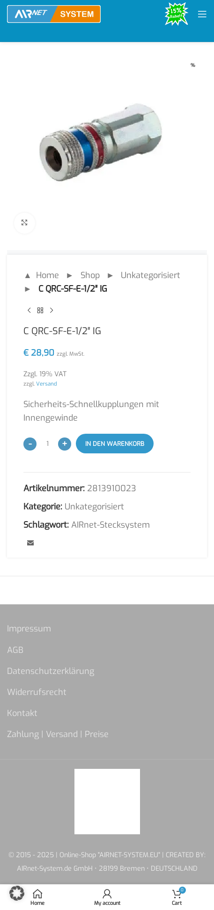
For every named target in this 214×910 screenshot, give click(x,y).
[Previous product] (29, 310)
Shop (90, 275)
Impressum (29, 628)
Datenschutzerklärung (50, 671)
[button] (17, 893)
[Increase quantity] (64, 444)
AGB (15, 650)
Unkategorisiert (150, 275)
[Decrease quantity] (30, 444)
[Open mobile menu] (202, 14)
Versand (46, 383)
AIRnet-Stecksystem (110, 524)
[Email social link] (30, 543)
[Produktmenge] (47, 443)
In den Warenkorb (114, 443)
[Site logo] (54, 13)
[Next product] (51, 310)
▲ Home (41, 275)
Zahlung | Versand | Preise (58, 734)
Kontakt (22, 713)
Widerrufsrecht (36, 692)
